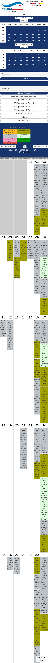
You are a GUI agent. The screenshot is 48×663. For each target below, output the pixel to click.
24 (45, 37)
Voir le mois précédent (8, 146)
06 (17, 237)
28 (27, 41)
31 (45, 41)
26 (15, 41)
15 (33, 34)
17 (45, 34)
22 (33, 37)
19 (33, 61)
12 (15, 34)
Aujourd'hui (24, 20)
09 (3, 27)
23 (39, 37)
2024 (26, 152)
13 (21, 34)
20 (21, 37)
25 (9, 41)
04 (3, 237)
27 (21, 41)
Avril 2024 (24, 44)
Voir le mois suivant (40, 146)
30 (39, 41)
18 (9, 37)
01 (30, 161)
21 (27, 37)
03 (44, 161)
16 (39, 34)
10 (3, 31)
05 (10, 237)
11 (3, 34)
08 (30, 237)
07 (23, 237)
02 (37, 161)
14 (27, 34)
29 (33, 41)
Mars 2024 (24, 18)
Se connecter (36, 5)
